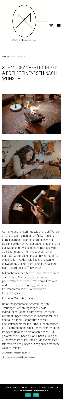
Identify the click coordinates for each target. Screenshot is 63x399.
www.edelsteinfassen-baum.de (16, 353)
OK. (28, 395)
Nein (36, 395)
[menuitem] (31, 357)
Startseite (6, 57)
